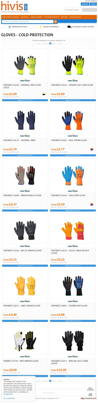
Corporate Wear (75, 17)
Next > (54, 43)
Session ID (38, 398)
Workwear (24, 17)
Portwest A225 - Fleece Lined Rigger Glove (70, 251)
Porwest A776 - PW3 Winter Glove (21, 361)
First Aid (64, 17)
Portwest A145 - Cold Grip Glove (68, 195)
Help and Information (49, 392)
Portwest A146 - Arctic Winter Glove (22, 250)
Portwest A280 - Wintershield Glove (22, 195)
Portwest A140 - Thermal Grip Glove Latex (22, 86)
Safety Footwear (36, 17)
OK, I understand (9, 398)
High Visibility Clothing (10, 17)
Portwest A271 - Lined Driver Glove (21, 305)
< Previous (45, 43)
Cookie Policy (8, 394)
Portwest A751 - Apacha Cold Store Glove (69, 362)
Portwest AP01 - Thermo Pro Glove (69, 305)
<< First (38, 43)
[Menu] (94, 381)
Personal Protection (52, 17)
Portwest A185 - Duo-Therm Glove (69, 140)
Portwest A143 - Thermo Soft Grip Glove (72, 85)
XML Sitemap (51, 398)
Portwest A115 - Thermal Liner (19, 140)
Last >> (60, 43)
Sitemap (44, 398)
